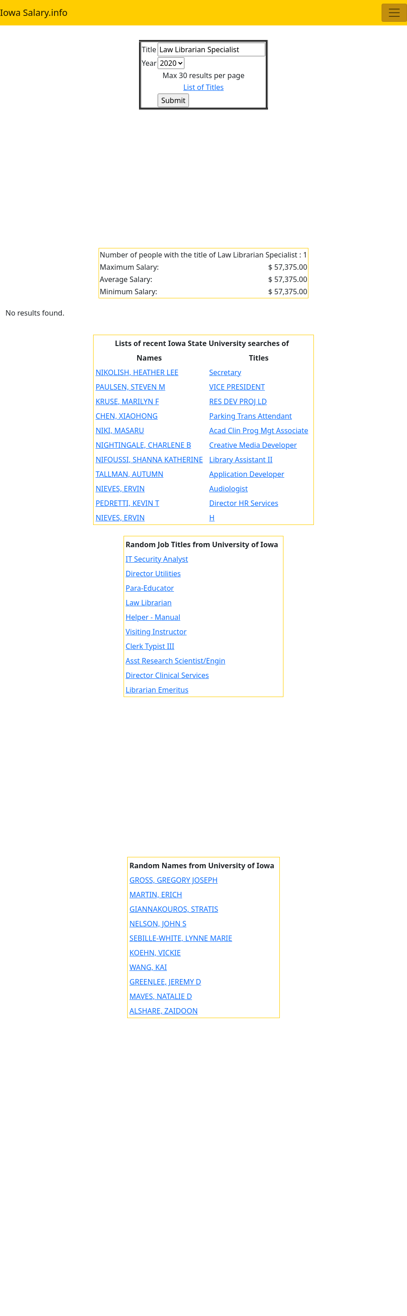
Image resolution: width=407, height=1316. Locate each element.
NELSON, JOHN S (157, 924)
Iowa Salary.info (34, 12)
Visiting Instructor (156, 632)
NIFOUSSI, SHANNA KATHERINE (149, 460)
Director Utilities (153, 574)
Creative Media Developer (253, 445)
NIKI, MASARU (119, 430)
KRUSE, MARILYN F (127, 401)
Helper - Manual (153, 617)
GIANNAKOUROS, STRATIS (173, 909)
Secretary (225, 372)
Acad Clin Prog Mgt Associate (258, 430)
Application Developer (246, 474)
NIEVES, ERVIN (119, 489)
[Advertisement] (203, 173)
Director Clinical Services (167, 675)
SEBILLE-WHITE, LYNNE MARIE (180, 938)
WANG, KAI (148, 967)
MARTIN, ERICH (155, 895)
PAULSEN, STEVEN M (130, 387)
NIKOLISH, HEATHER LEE (136, 372)
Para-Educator (150, 588)
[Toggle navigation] (394, 13)
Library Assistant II (241, 460)
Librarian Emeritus (157, 690)
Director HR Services (243, 503)
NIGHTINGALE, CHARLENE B (143, 445)
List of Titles (203, 87)
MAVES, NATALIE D (160, 996)
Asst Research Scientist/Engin (176, 661)
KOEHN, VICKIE (155, 953)
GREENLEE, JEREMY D (165, 982)
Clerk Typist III (150, 646)
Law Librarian (149, 603)
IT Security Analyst (157, 559)
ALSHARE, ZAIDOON (163, 1011)
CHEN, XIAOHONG (126, 416)
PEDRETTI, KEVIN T (127, 503)
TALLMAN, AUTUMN (129, 474)
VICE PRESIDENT (237, 387)
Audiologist (228, 489)
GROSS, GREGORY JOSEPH (173, 880)
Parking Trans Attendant (250, 416)
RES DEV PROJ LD (238, 401)
